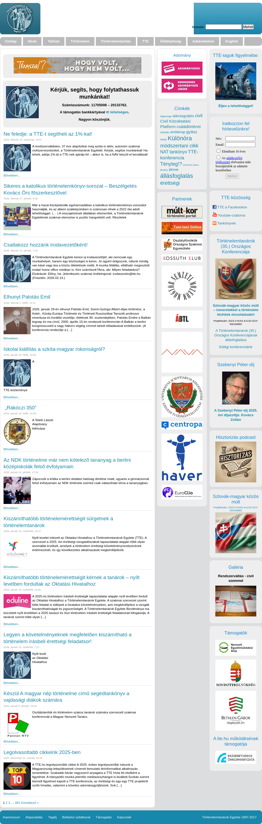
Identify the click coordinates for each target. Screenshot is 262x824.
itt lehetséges (117, 112)
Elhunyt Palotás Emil (27, 297)
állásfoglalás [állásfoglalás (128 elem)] (176, 175)
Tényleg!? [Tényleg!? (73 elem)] (171, 164)
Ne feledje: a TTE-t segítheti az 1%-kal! (48, 134)
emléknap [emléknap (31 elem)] (177, 132)
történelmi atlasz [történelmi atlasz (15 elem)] (191, 165)
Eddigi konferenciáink (235, 347)
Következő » (30, 802)
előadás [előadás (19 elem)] (164, 132)
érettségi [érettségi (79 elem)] (170, 183)
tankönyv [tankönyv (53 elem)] (178, 151)
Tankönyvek (226, 223)
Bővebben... (12, 175)
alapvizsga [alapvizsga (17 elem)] (166, 116)
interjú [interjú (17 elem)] (163, 139)
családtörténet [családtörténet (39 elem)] (189, 126)
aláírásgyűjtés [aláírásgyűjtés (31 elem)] (183, 116)
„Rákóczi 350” (20, 408)
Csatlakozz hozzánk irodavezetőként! (46, 245)
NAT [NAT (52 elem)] (164, 152)
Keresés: (198, 27)
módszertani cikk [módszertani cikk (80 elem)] (179, 145)
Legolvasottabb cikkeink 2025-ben (42, 752)
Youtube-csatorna (229, 215)
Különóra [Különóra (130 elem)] (180, 138)
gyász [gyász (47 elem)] (191, 131)
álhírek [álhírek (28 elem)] (173, 170)
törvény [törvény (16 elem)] (164, 170)
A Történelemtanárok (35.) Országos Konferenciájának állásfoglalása (235, 335)
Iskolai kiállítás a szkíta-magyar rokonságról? (54, 349)
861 (17, 802)
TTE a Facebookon (230, 207)
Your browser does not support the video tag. (119, 18)
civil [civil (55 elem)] (199, 115)
